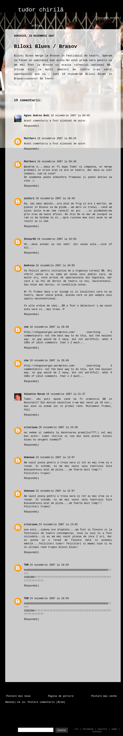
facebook (88, 729)
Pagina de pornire (60, 696)
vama (114, 729)
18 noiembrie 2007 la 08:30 (56, 161)
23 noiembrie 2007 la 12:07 (55, 457)
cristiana (31, 427)
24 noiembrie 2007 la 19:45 (49, 565)
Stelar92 (30, 239)
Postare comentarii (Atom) (46, 702)
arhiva (36, 25)
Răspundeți (31, 126)
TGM (26, 565)
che (26, 327)
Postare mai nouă (18, 696)
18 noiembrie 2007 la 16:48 (55, 198)
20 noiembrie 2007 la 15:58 (58, 427)
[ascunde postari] (109, 18)
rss (76, 729)
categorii (62, 29)
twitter (102, 729)
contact (97, 731)
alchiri (29, 198)
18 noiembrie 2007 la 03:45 (70, 115)
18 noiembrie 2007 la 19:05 (55, 265)
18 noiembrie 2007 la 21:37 (65, 394)
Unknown (29, 457)
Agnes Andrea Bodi (36, 115)
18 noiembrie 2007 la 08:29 (56, 138)
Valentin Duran (34, 394)
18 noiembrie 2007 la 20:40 (49, 327)
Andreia (29, 265)
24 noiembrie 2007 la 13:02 (58, 524)
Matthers (30, 138)
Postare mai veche (104, 696)
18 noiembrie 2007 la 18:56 (56, 239)
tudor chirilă (41, 10)
